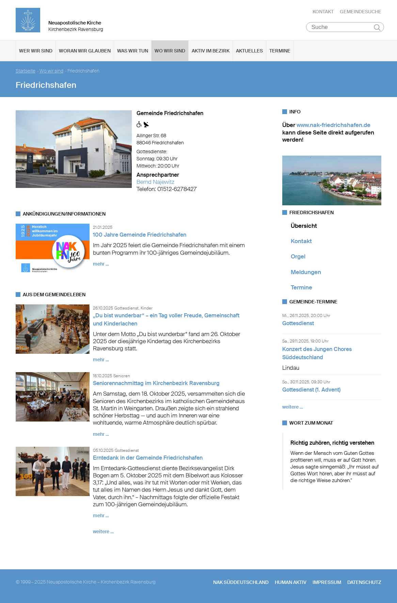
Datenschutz (364, 583)
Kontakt (323, 12)
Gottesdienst (298, 324)
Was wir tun (132, 51)
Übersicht (304, 226)
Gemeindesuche (360, 12)
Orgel (298, 257)
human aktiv (290, 583)
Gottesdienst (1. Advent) (311, 390)
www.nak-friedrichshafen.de (333, 125)
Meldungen (306, 272)
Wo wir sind (170, 51)
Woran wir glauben (85, 51)
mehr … (101, 264)
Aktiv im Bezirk (210, 51)
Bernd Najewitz (155, 182)
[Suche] (345, 27)
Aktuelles (249, 51)
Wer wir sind (35, 51)
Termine (279, 51)
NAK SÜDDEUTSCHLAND (241, 583)
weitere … (103, 532)
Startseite (25, 72)
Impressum (327, 583)
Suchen (377, 28)
